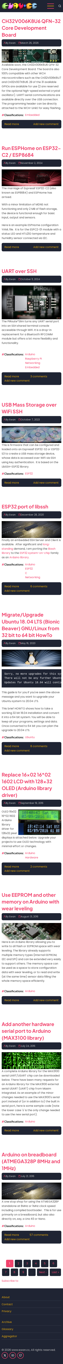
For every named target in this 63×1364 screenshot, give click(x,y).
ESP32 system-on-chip (35, 553)
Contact (7, 1304)
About (6, 1297)
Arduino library (19, 557)
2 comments (38, 867)
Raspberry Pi (33, 359)
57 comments (39, 1235)
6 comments (38, 586)
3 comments (38, 376)
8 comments (38, 746)
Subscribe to (10, 1281)
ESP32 (29, 473)
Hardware (31, 857)
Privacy (6, 1311)
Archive (7, 1322)
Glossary (7, 1329)
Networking (32, 363)
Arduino (30, 354)
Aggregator (9, 1336)
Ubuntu (30, 737)
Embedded (32, 115)
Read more (11, 124)
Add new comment (46, 124)
